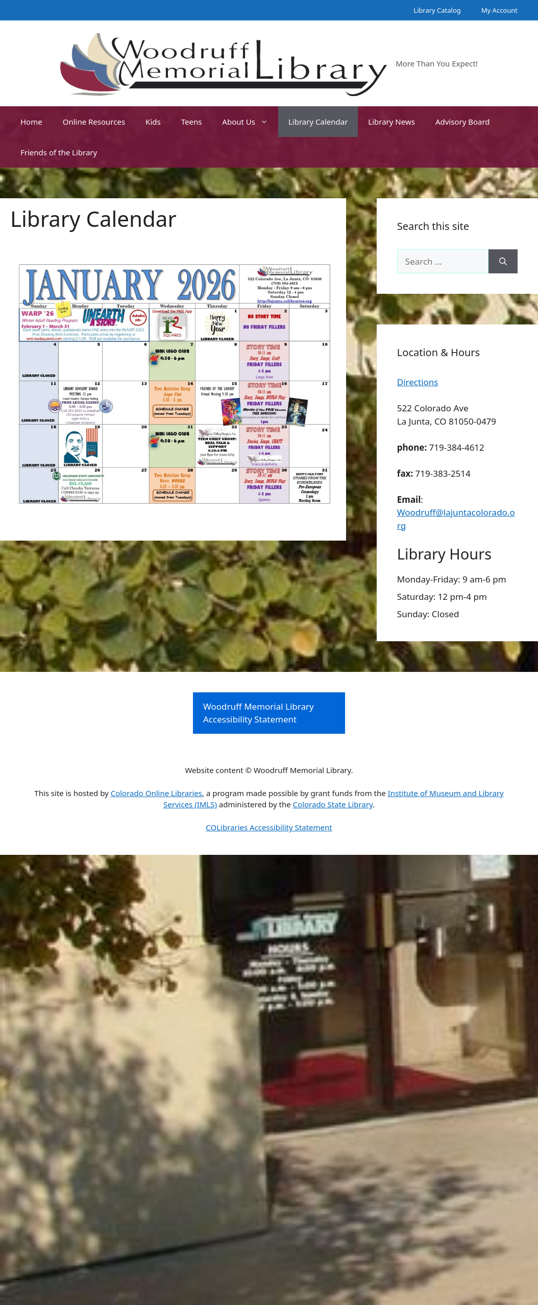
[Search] (503, 261)
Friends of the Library (58, 152)
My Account (499, 10)
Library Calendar (318, 121)
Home (31, 121)
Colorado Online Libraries (156, 793)
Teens (191, 121)
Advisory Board (462, 121)
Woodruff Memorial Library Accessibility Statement (258, 713)
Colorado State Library (333, 804)
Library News (391, 121)
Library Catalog (437, 10)
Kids (153, 121)
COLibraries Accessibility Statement (269, 827)
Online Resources (94, 121)
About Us (250, 121)
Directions (417, 382)
